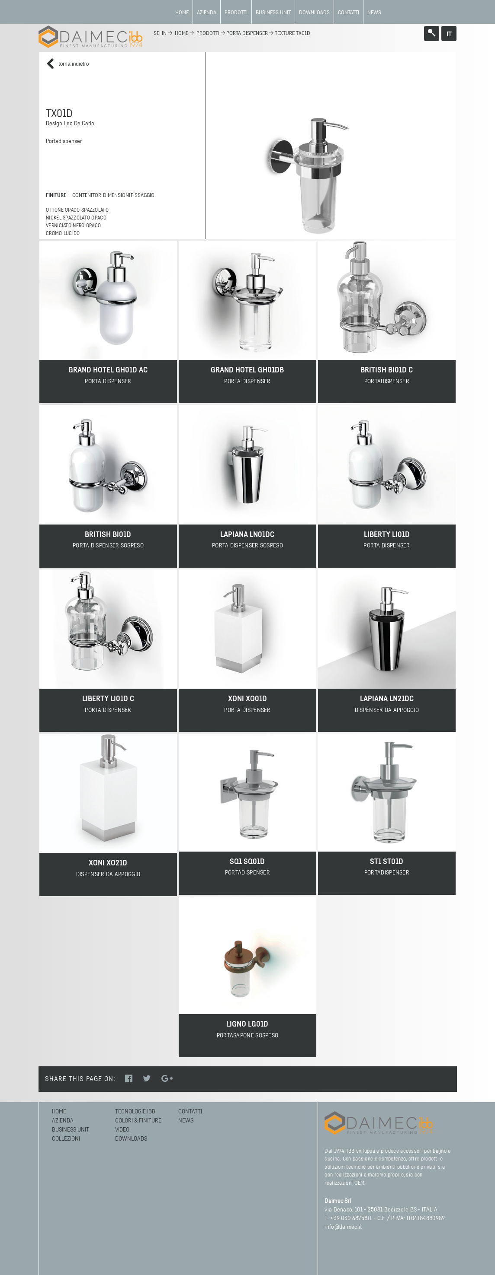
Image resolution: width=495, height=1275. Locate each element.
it (449, 34)
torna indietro (67, 64)
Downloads (314, 13)
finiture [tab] (56, 195)
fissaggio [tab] (141, 195)
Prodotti (236, 13)
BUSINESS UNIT (273, 13)
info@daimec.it (343, 1227)
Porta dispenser (247, 33)
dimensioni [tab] (115, 195)
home (181, 33)
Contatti (348, 13)
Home (182, 13)
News (374, 13)
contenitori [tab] (85, 195)
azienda (206, 13)
